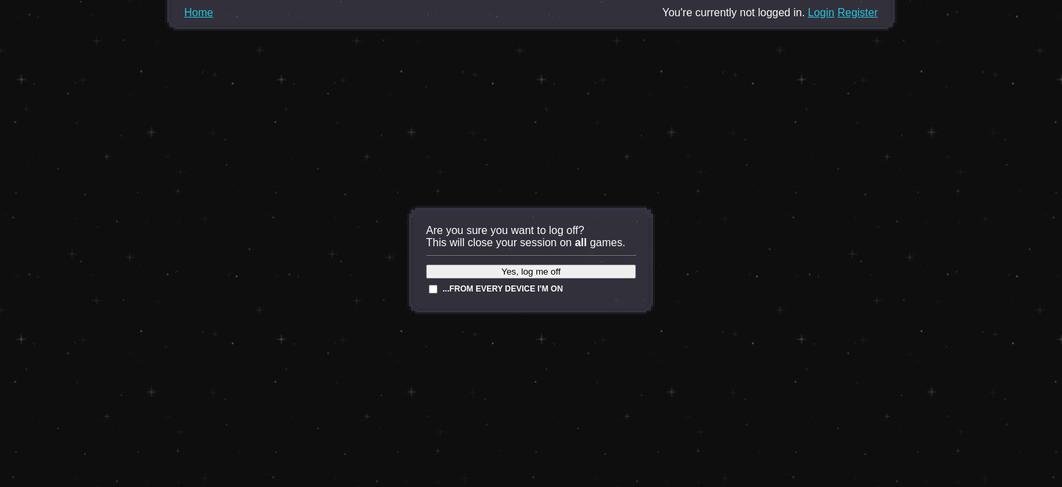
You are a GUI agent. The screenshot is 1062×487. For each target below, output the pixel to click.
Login (821, 12)
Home (198, 12)
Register (857, 12)
